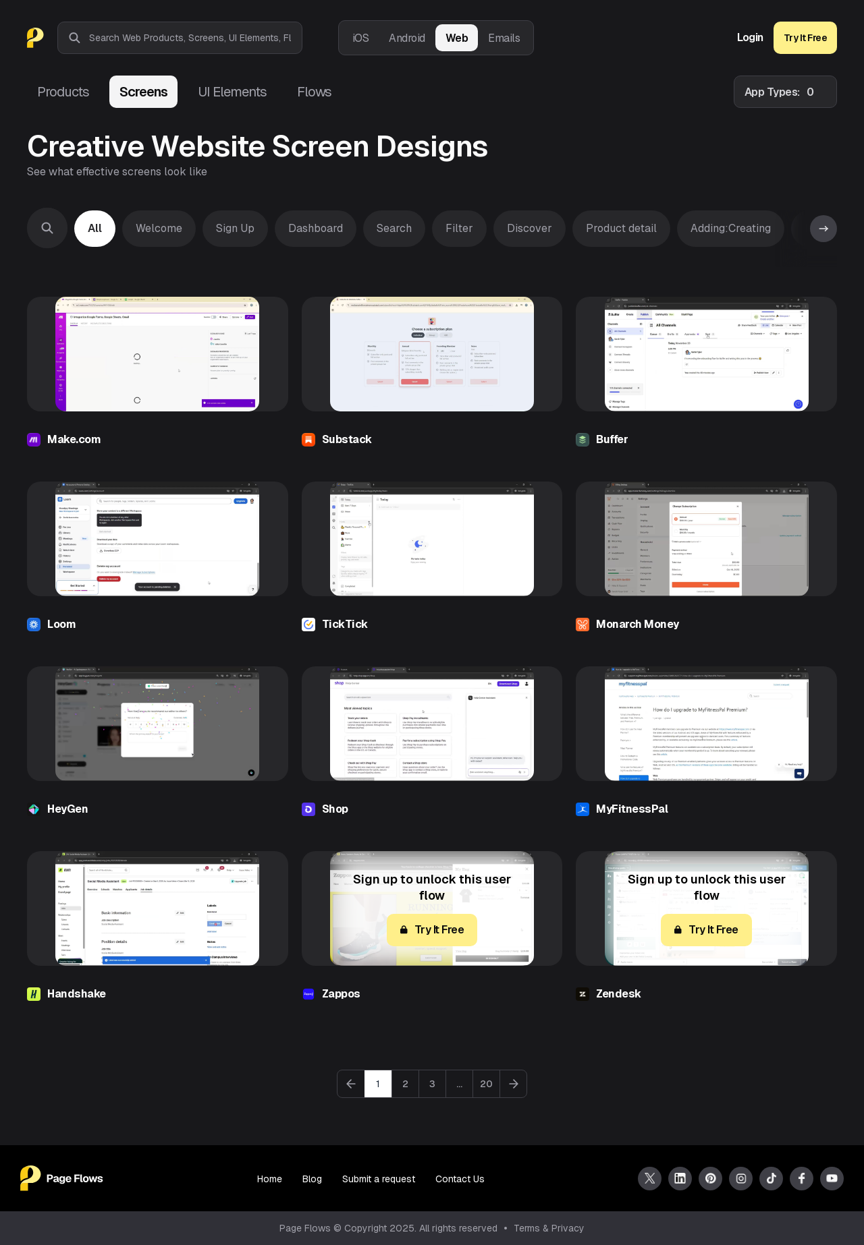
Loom (61, 624)
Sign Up (235, 228)
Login (750, 38)
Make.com (74, 439)
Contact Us (460, 1179)
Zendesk (618, 994)
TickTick (345, 624)
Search (394, 228)
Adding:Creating (731, 228)
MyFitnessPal (632, 809)
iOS (360, 38)
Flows (314, 91)
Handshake (76, 994)
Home (269, 1179)
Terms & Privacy (549, 1228)
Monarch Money (637, 624)
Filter (459, 228)
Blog (312, 1179)
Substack (347, 439)
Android (407, 38)
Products (63, 91)
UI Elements (232, 91)
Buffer (612, 439)
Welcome (159, 228)
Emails (504, 38)
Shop (335, 809)
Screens (143, 91)
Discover (529, 228)
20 (486, 1084)
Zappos (341, 994)
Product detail (621, 228)
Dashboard (315, 228)
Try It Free (806, 38)
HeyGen (67, 809)
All (95, 228)
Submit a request (378, 1179)
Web (457, 38)
